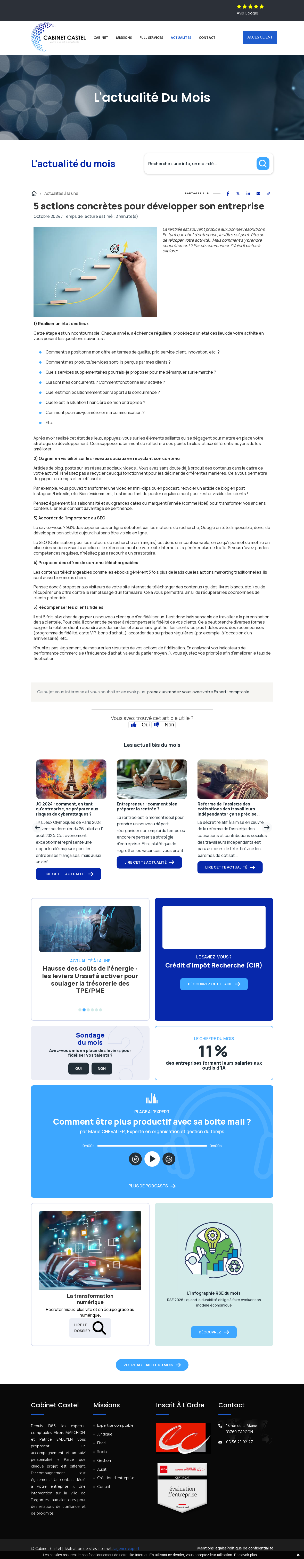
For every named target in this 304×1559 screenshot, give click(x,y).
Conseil (103, 1487)
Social (102, 1452)
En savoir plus (245, 1555)
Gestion (104, 1461)
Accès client (260, 37)
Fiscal (101, 1443)
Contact (207, 38)
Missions (124, 38)
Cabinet (101, 38)
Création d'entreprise (115, 1478)
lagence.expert (126, 1549)
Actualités (181, 38)
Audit (101, 1470)
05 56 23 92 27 (239, 1442)
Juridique (104, 1435)
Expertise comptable (115, 1426)
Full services (151, 38)
